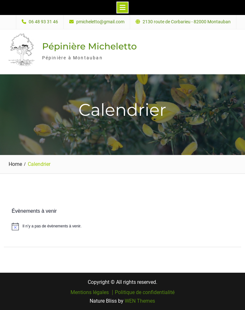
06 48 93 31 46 (43, 22)
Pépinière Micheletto (89, 46)
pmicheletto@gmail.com (100, 22)
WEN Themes (140, 301)
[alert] (123, 226)
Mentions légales (90, 292)
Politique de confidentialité (144, 292)
